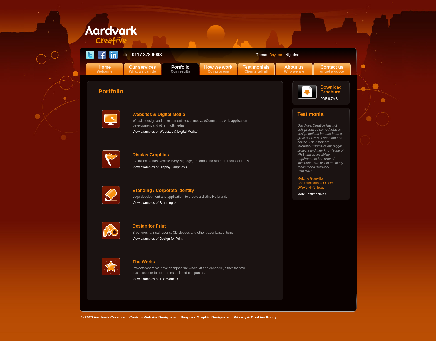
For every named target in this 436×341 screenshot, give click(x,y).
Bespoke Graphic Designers (204, 317)
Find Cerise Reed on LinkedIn (113, 55)
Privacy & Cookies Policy (254, 317)
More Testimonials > (312, 194)
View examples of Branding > (154, 203)
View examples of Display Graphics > (160, 167)
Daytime (276, 55)
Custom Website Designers (152, 317)
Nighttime (293, 55)
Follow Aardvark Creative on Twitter (90, 55)
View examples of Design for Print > (159, 239)
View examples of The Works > (156, 279)
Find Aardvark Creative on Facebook (102, 55)
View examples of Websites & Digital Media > (166, 132)
